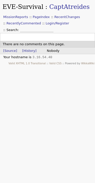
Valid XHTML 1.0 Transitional (27, 63)
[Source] (10, 51)
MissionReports (15, 17)
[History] (29, 51)
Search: (13, 30)
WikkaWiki (87, 63)
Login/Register (57, 23)
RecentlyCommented (24, 23)
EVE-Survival (23, 6)
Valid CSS (55, 63)
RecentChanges (67, 17)
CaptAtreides (69, 6)
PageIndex (41, 17)
